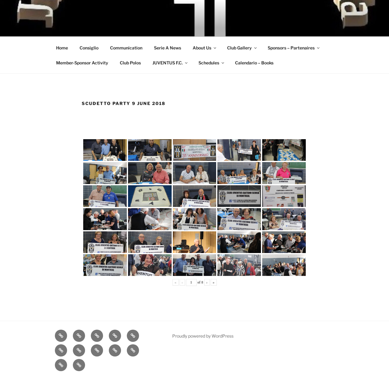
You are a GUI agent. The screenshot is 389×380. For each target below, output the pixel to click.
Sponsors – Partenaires (294, 47)
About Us (205, 47)
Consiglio (89, 47)
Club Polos (130, 62)
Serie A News (167, 47)
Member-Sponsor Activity (82, 62)
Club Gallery (242, 47)
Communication (126, 47)
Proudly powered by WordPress (203, 335)
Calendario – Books (254, 62)
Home (62, 47)
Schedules (211, 62)
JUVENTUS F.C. (170, 62)
